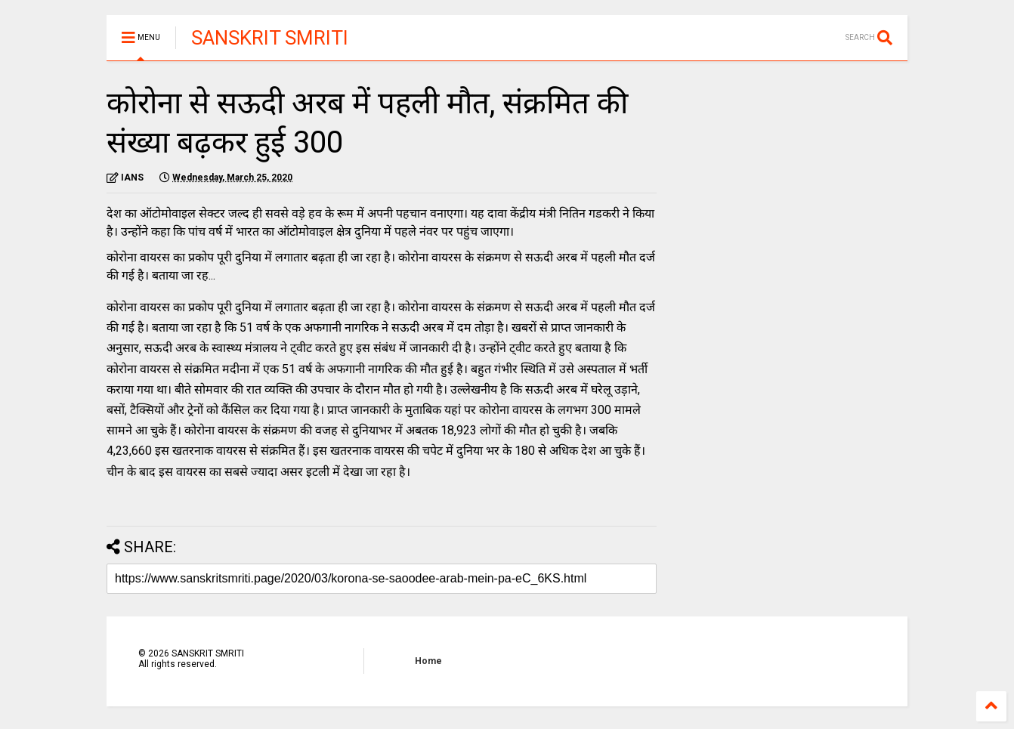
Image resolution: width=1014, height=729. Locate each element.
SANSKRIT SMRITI (269, 37)
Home (428, 661)
